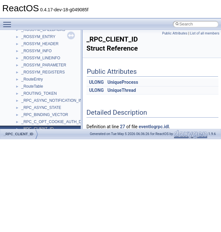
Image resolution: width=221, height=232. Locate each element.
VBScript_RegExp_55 (40, 33)
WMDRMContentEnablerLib (45, 68)
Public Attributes (174, 33)
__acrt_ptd (30, 125)
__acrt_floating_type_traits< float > (51, 104)
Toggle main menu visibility (8, 21)
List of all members (204, 33)
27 (122, 126)
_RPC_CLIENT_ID (18, 134)
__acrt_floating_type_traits (44, 90)
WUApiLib (29, 75)
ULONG (96, 82)
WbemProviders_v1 (38, 40)
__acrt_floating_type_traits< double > (53, 97)
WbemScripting (34, 47)
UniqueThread (121, 90)
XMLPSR (29, 83)
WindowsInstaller (36, 54)
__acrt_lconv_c (34, 118)
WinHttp (28, 61)
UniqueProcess (122, 82)
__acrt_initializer (35, 111)
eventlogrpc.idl (154, 126)
